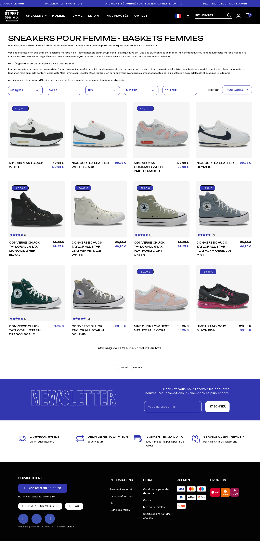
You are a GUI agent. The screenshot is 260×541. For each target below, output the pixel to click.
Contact (148, 500)
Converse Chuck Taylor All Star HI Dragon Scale (25, 330)
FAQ (112, 503)
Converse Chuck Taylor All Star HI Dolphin (88, 330)
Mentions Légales (154, 507)
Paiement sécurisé (121, 489)
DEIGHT (70, 527)
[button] (42, 488)
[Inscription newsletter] (188, 15)
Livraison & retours (121, 496)
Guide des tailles (120, 510)
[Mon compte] (238, 15)
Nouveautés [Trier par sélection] (238, 90)
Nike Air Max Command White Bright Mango (149, 167)
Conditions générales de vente (156, 491)
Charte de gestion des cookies (157, 516)
